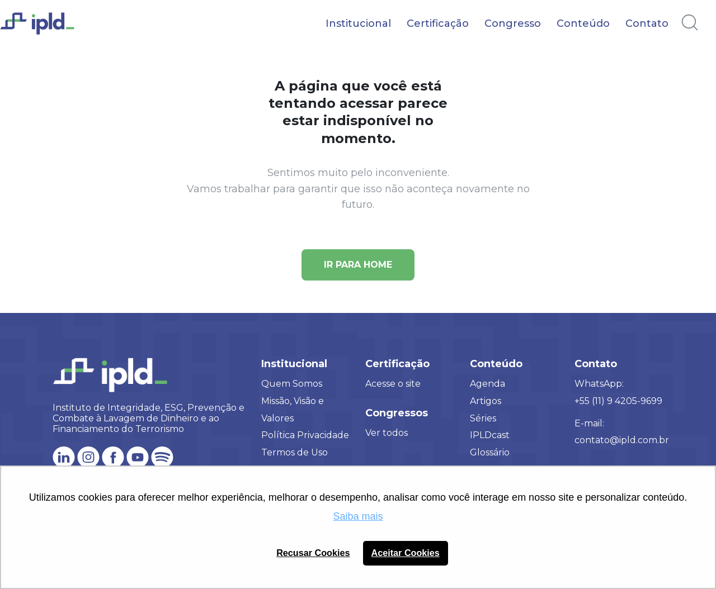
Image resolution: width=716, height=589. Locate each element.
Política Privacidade (305, 435)
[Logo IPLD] (44, 29)
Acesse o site (393, 383)
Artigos (485, 401)
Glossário (490, 452)
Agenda (487, 383)
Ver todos (386, 433)
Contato (646, 23)
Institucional (358, 23)
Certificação (438, 23)
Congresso (512, 23)
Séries (483, 418)
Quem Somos (291, 383)
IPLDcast (490, 435)
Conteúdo (583, 23)
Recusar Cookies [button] (313, 553)
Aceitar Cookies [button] (405, 553)
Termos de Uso (294, 452)
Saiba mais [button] (358, 516)
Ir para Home (358, 264)
